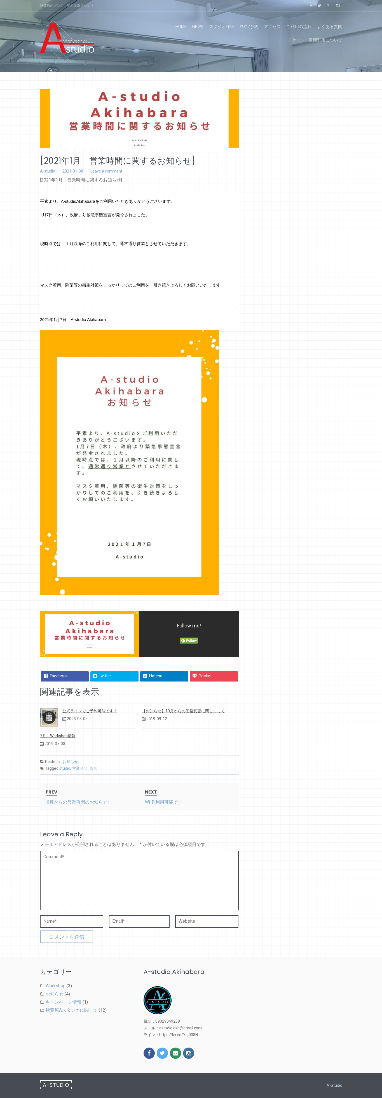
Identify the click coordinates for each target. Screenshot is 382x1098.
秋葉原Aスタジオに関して (72, 1010)
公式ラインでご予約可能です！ (89, 711)
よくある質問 (329, 26)
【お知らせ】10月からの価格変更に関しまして (183, 711)
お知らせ (70, 761)
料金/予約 (249, 26)
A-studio (47, 171)
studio (64, 768)
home (181, 26)
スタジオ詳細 (221, 26)
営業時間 (80, 768)
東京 (93, 768)
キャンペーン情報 (63, 1002)
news (197, 26)
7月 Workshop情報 (58, 736)
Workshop (55, 985)
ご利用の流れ (298, 26)
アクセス (272, 26)
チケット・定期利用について (315, 40)
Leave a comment (106, 171)
